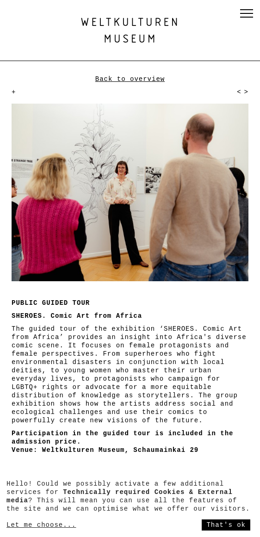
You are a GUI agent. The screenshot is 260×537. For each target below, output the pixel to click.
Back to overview (130, 79)
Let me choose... (41, 525)
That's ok (226, 525)
